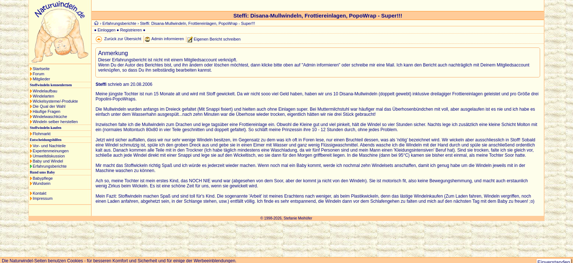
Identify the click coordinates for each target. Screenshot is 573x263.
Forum (38, 74)
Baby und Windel (48, 161)
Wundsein (41, 183)
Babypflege (43, 178)
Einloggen (106, 30)
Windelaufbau (45, 91)
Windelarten (43, 96)
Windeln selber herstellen (55, 121)
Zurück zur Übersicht (122, 39)
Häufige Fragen (46, 111)
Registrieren (131, 30)
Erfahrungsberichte (50, 166)
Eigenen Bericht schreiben (217, 39)
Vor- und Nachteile (49, 146)
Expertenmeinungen (50, 151)
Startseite (41, 68)
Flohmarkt (41, 134)
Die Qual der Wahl (49, 106)
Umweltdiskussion (49, 156)
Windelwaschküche (50, 116)
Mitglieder (41, 79)
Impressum (42, 198)
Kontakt (39, 193)
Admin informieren (167, 39)
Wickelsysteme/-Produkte (55, 101)
